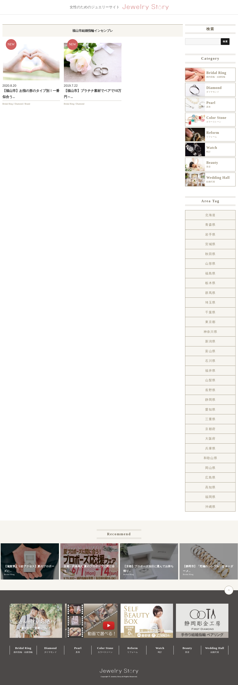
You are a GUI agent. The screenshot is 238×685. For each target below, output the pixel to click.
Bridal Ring (7, 104)
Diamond (19, 104)
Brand (27, 104)
